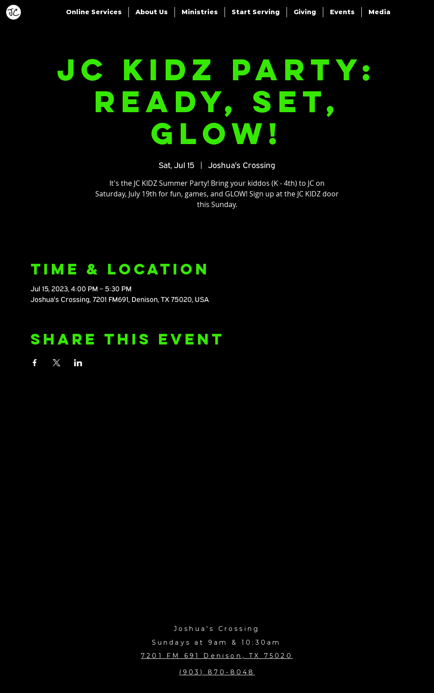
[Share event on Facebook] (35, 362)
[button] (93, 12)
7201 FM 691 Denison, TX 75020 (217, 656)
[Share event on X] (56, 362)
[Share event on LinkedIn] (78, 362)
